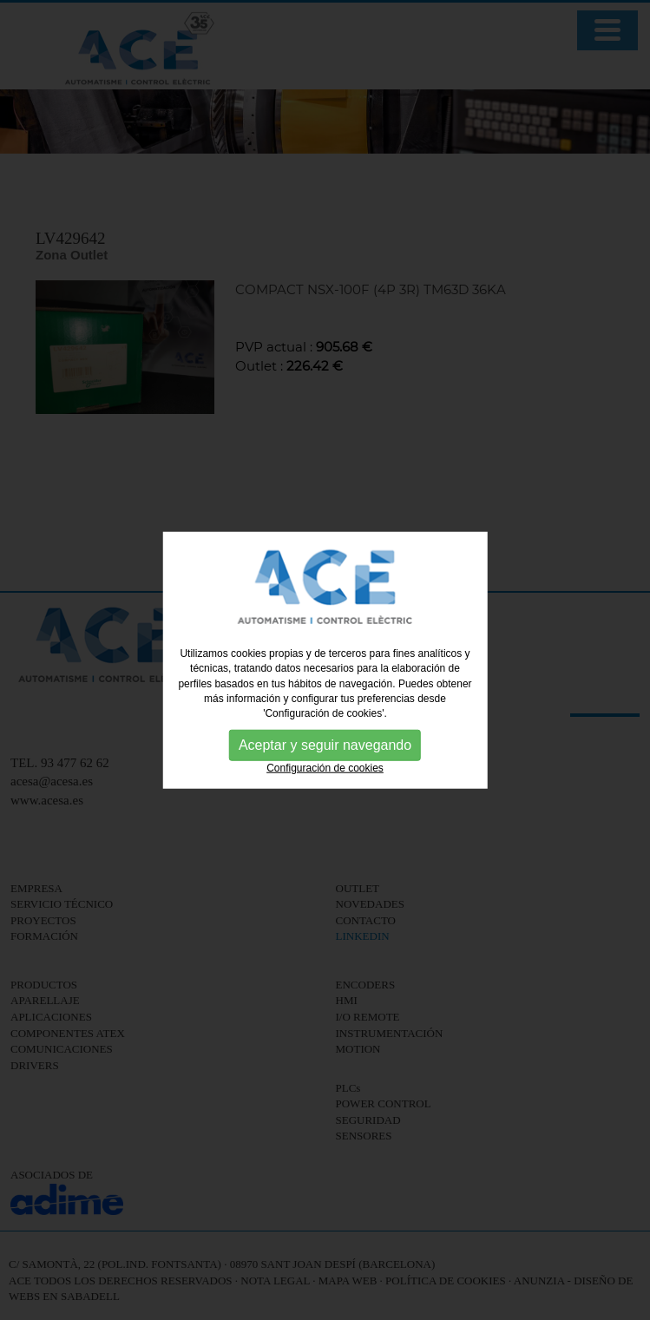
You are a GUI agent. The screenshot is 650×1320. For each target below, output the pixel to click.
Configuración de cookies (325, 768)
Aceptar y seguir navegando (325, 745)
